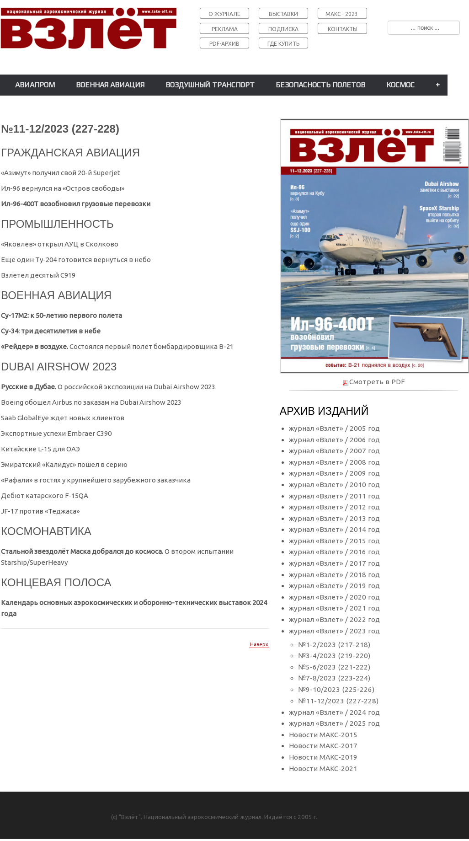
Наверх (259, 644)
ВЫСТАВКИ (283, 14)
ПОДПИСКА (283, 29)
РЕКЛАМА (225, 29)
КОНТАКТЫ (342, 29)
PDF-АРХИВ (224, 44)
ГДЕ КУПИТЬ (283, 44)
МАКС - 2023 (341, 14)
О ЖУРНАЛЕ (224, 14)
